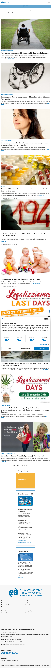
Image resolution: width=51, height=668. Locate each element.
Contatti (27, 602)
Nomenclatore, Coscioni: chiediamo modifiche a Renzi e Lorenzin (25, 53)
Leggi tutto (11, 58)
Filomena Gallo (8, 18)
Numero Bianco (23, 551)
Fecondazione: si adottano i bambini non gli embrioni (20, 279)
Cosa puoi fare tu (5, 604)
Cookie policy (4, 613)
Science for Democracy (6, 623)
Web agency (28, 613)
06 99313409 (9, 653)
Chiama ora (20, 577)
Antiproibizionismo (5, 405)
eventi (19, 482)
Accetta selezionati (25, 348)
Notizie (3, 607)
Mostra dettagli (43, 344)
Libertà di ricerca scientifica (8, 453)
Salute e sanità (4, 231)
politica (3, 186)
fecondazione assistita (6, 140)
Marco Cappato (8, 420)
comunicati (14, 18)
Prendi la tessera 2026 (25, 494)
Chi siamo (3, 600)
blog (19, 485)
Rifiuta (9, 348)
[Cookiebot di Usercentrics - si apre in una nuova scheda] (43, 319)
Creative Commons (6, 636)
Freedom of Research (6, 621)
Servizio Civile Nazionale (7, 625)
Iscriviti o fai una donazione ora (24, 542)
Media (27, 600)
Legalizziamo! (4, 619)
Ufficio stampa (29, 604)
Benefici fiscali (4, 611)
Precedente (16, 465)
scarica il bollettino (22, 540)
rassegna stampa (16, 61)
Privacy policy (29, 611)
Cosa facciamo (4, 602)
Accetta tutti (42, 348)
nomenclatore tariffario (7, 50)
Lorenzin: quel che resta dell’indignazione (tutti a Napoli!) (22, 456)
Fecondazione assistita (6, 277)
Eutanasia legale (5, 617)
